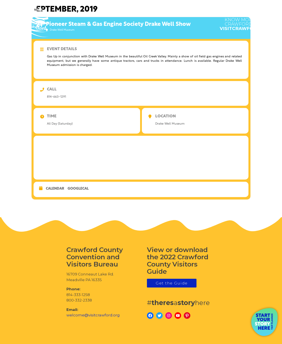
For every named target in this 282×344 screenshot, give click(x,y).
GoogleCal (78, 189)
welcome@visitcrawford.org (93, 315)
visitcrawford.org (246, 22)
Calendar (55, 189)
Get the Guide (172, 283)
